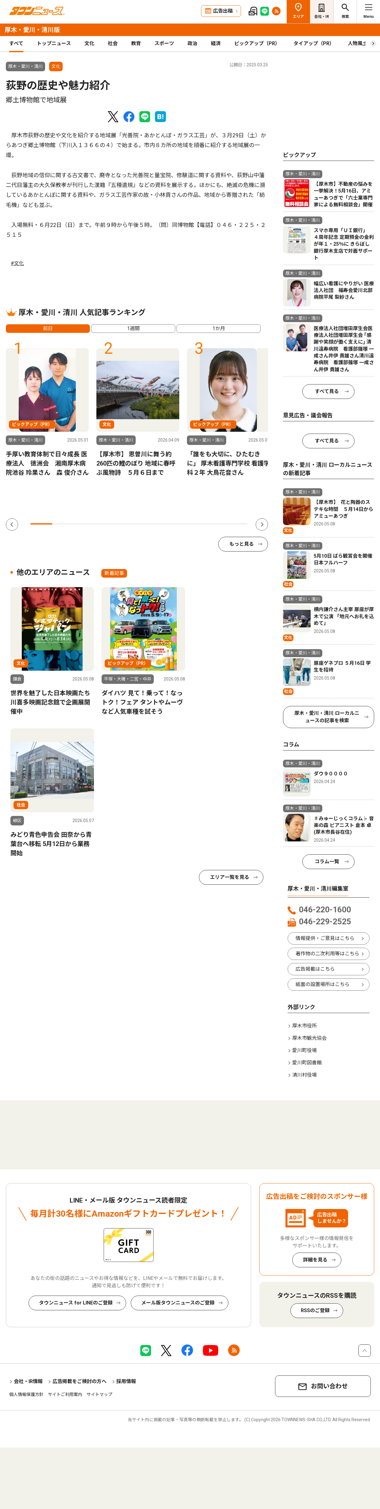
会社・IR (321, 16)
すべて (16, 43)
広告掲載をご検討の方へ (79, 1381)
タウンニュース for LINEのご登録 (76, 1303)
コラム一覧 (327, 861)
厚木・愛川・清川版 (32, 29)
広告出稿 (223, 11)
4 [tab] (106, 523)
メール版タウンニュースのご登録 (178, 1303)
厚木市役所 (304, 1026)
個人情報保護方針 (26, 1394)
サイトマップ (99, 1394)
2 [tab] (63, 523)
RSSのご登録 (315, 1310)
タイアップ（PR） (313, 43)
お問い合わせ (329, 1386)
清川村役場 (304, 1075)
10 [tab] (236, 523)
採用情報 (126, 1381)
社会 (113, 43)
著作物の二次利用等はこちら (327, 954)
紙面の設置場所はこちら (323, 984)
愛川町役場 (304, 1050)
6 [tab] (150, 523)
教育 (136, 43)
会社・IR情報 (28, 1381)
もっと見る (241, 544)
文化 (89, 43)
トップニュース (54, 43)
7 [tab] (171, 523)
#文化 (17, 263)
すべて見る (327, 391)
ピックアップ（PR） (257, 43)
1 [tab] (41, 523)
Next (262, 524)
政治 (192, 43)
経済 (216, 43)
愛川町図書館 (307, 1063)
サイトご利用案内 (65, 1394)
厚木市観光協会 (309, 1038)
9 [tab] (215, 523)
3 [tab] (84, 523)
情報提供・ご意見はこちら (325, 938)
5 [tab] (128, 523)
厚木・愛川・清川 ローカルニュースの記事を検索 (326, 716)
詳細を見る (315, 1260)
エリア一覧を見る (229, 877)
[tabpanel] (47, 412)
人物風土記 (360, 43)
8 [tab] (193, 523)
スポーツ (164, 43)
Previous (12, 524)
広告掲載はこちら (315, 969)
